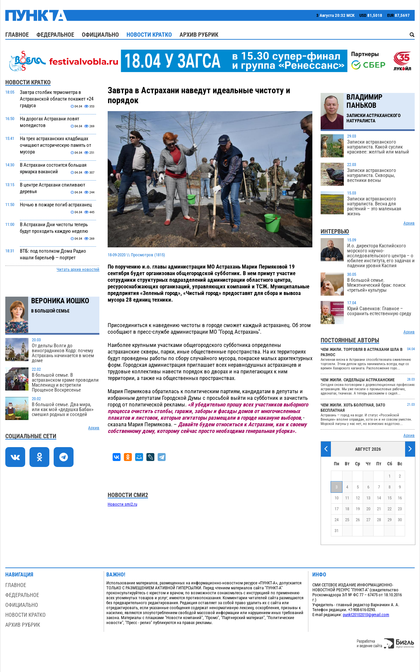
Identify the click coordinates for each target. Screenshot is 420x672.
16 (400, 497)
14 (379, 497)
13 (368, 497)
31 (337, 530)
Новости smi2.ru (122, 504)
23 (400, 508)
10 (337, 497)
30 (400, 519)
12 (358, 497)
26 (358, 519)
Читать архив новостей (78, 269)
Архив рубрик (199, 34)
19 (358, 508)
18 (347, 508)
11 (347, 497)
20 (368, 508)
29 (390, 519)
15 (390, 497)
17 (337, 508)
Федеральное (55, 34)
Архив (93, 427)
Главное (17, 34)
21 (379, 508)
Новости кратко (149, 34)
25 (347, 519)
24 (337, 519)
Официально (100, 34)
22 (390, 508)
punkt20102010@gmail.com (366, 614)
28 (379, 519)
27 (368, 519)
